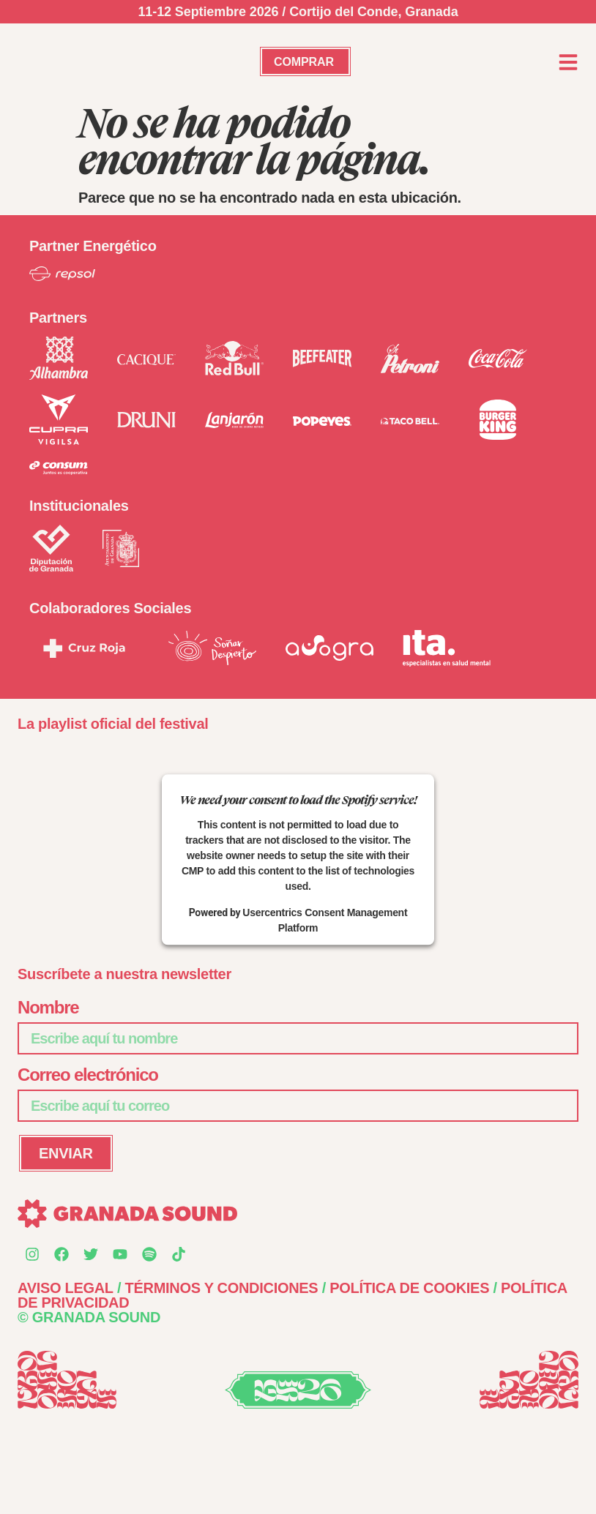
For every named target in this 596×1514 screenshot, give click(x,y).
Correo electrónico (88, 1075)
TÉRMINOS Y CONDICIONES (222, 1288)
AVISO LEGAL (65, 1288)
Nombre (48, 1008)
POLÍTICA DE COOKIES (409, 1288)
